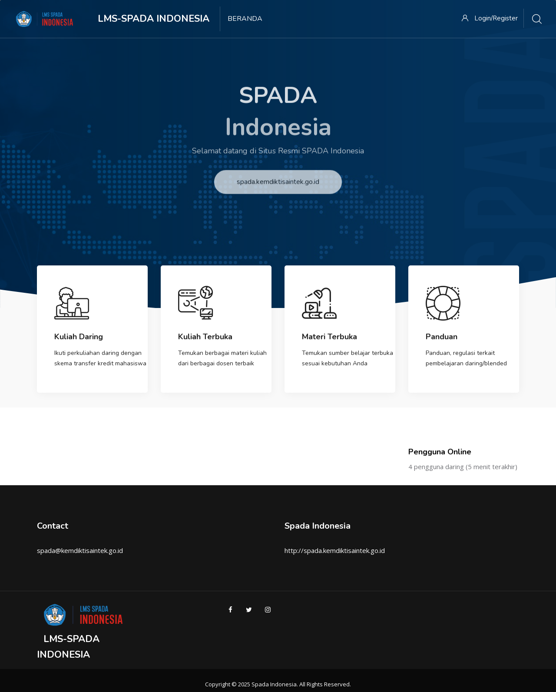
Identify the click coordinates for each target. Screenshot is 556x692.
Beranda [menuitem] (245, 18)
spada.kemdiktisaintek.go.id (278, 193)
